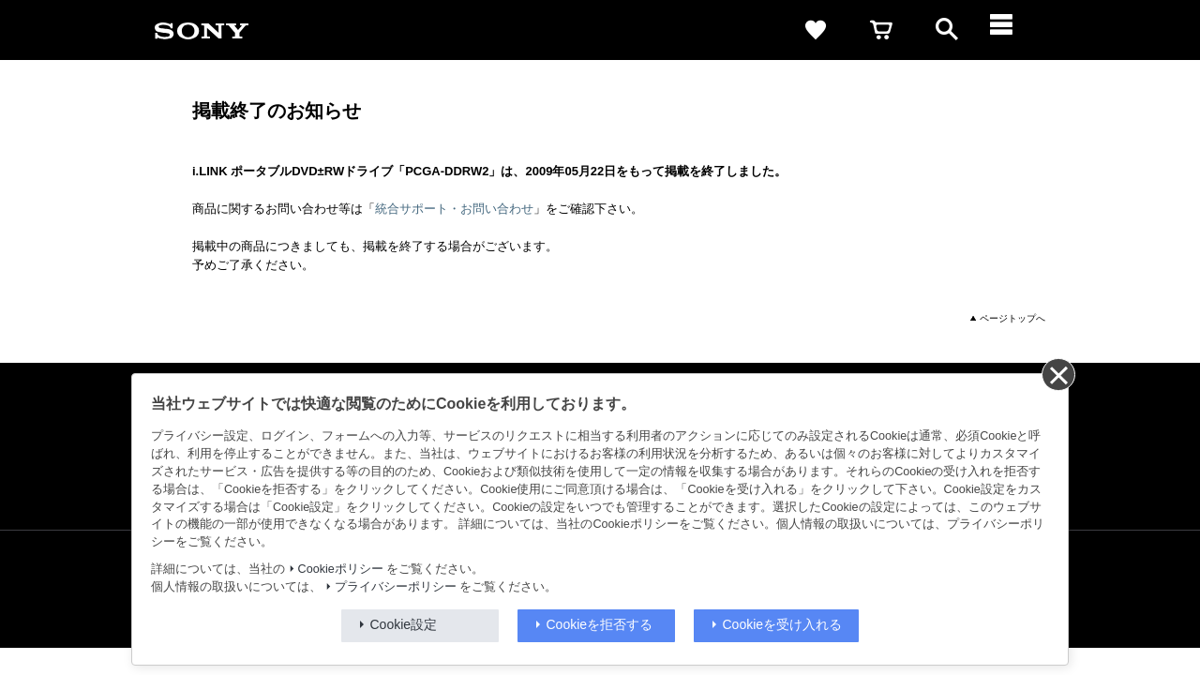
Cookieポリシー (340, 569)
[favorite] (815, 30)
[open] (947, 30)
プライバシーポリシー (396, 586)
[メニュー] (1012, 30)
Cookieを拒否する (600, 624)
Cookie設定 (404, 624)
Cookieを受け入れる (783, 624)
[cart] (881, 30)
